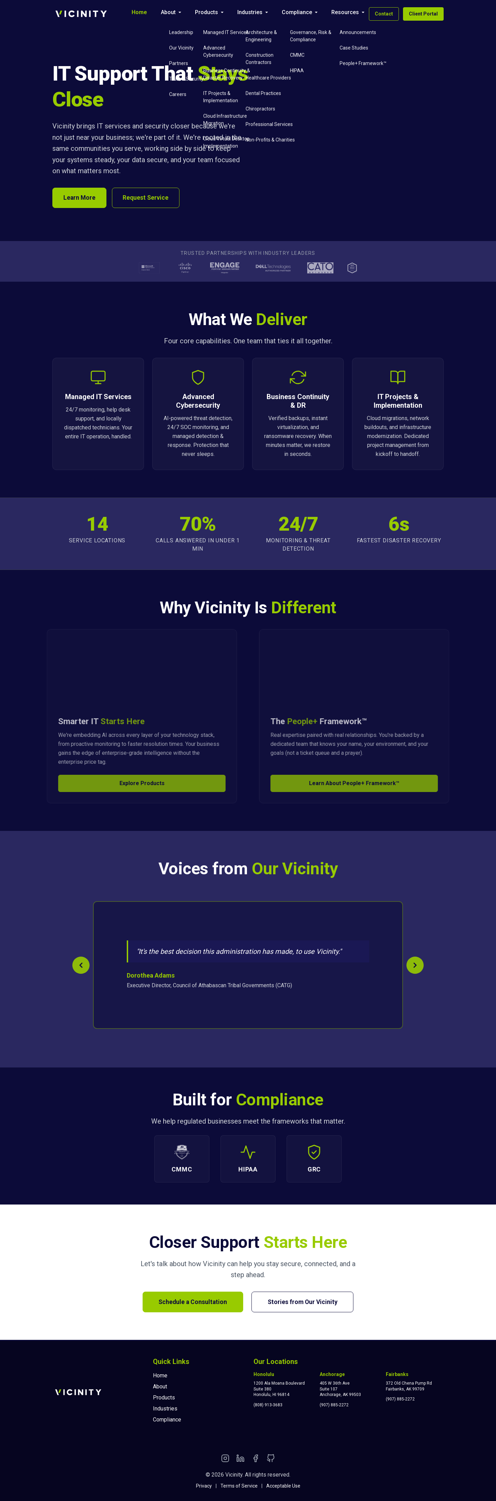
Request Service (148, 198)
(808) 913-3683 (268, 1405)
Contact (384, 14)
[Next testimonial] (415, 965)
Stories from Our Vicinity (304, 1302)
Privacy (204, 1486)
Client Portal (423, 14)
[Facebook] (255, 1459)
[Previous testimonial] (81, 965)
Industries (249, 12)
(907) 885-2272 (334, 1405)
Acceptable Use (283, 1486)
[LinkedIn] (240, 1459)
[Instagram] (225, 1459)
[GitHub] (271, 1459)
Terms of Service (239, 1486)
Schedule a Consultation (191, 1302)
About (168, 12)
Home (139, 12)
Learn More (80, 198)
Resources (345, 12)
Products (206, 12)
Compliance (297, 12)
